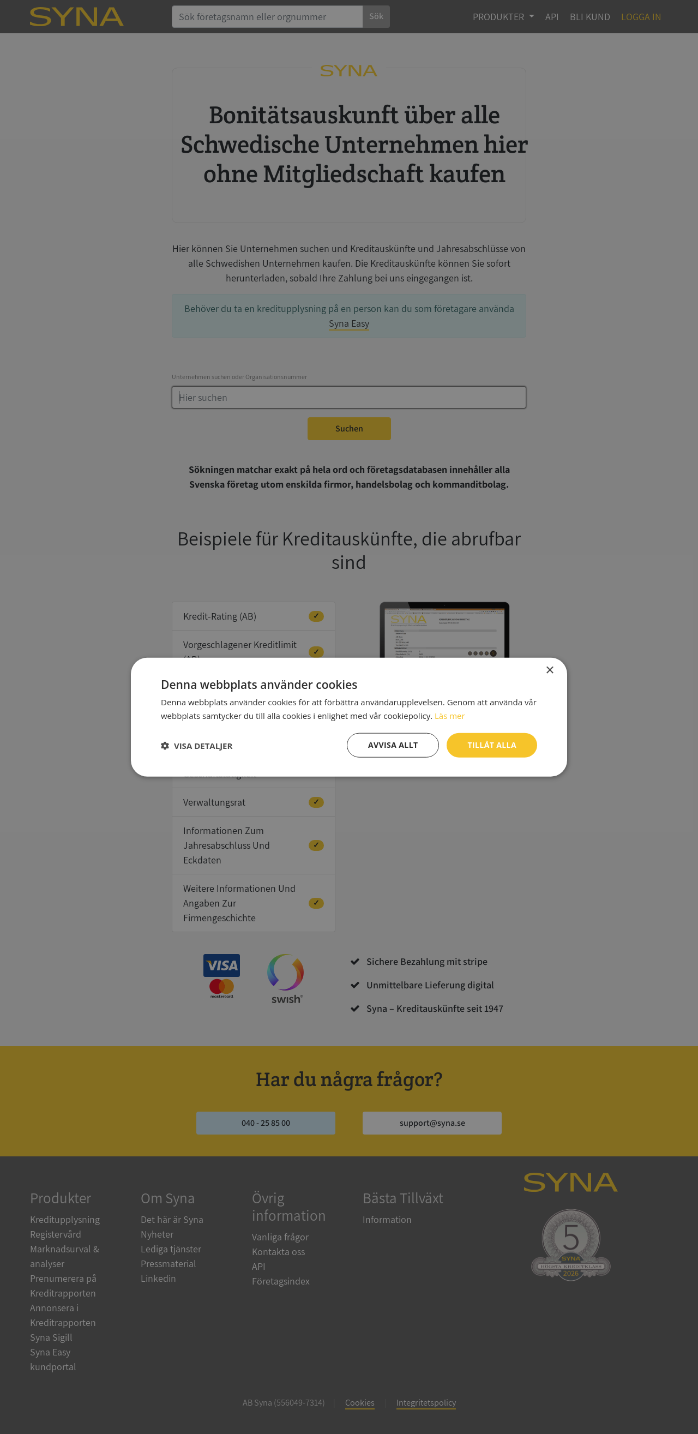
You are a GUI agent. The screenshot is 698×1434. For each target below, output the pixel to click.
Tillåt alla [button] (491, 745)
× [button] (549, 670)
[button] (196, 745)
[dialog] (349, 717)
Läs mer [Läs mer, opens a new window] (450, 715)
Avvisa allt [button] (393, 745)
